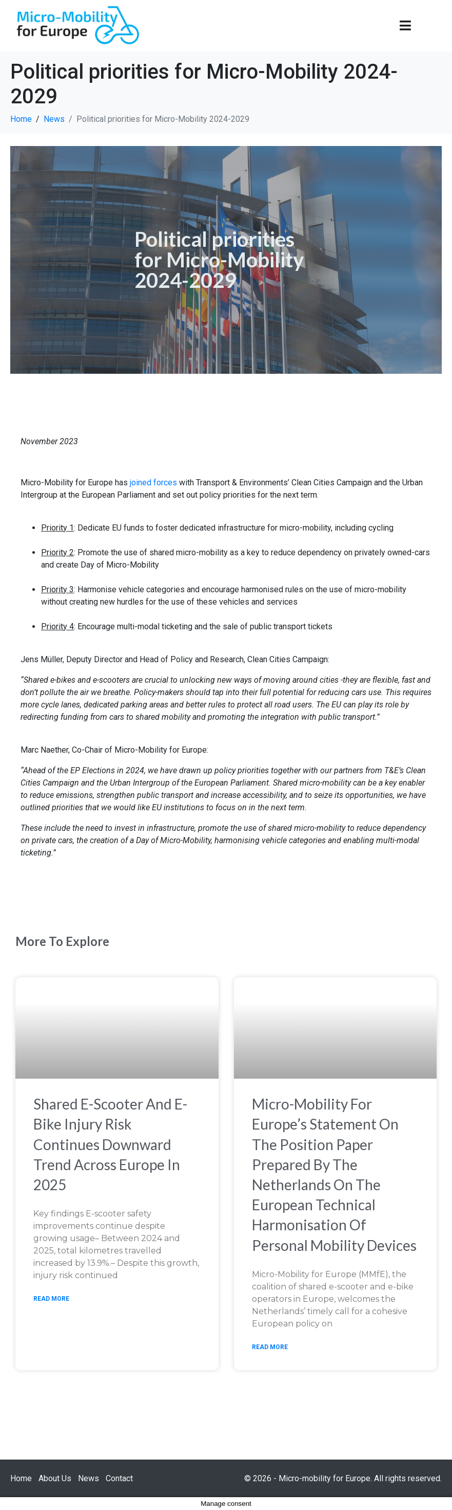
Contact (119, 1478)
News (88, 1478)
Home (21, 1478)
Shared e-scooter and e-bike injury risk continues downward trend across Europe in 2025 (110, 1144)
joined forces (153, 482)
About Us (54, 1478)
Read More (51, 1298)
